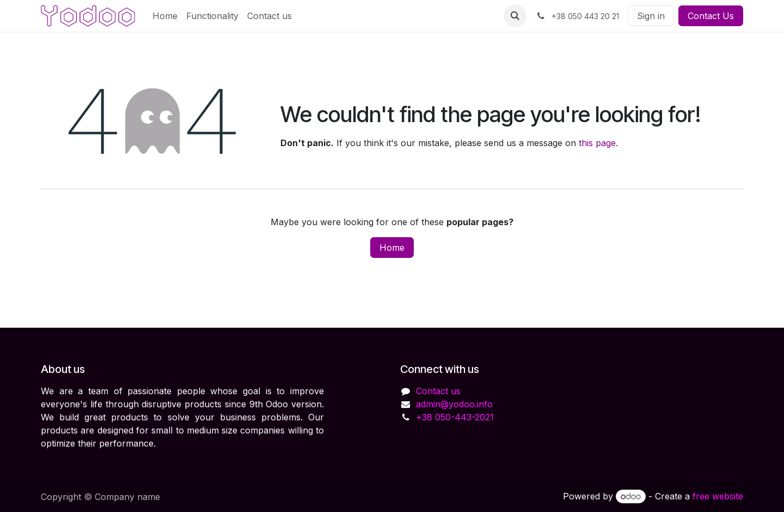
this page (597, 142)
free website (718, 496)
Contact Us (711, 15)
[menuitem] (165, 16)
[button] (515, 15)
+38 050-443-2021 (455, 417)
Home (392, 247)
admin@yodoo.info (454, 404)
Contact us (438, 390)
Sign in (651, 15)
